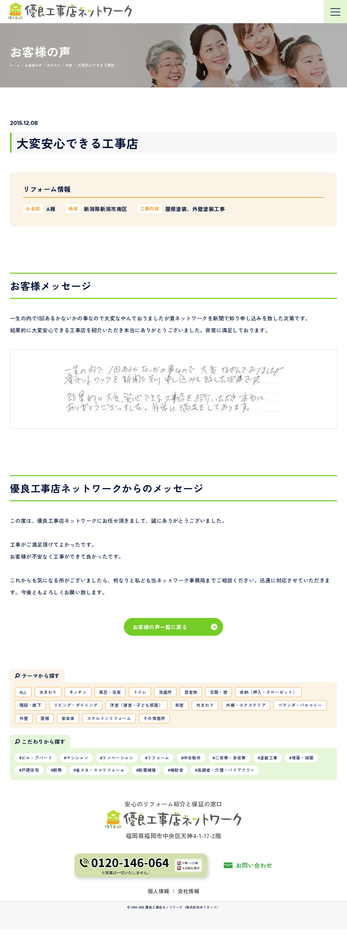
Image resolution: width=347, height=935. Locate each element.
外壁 (85, 721)
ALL (24, 692)
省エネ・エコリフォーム (148, 775)
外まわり (220, 706)
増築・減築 (34, 775)
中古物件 (208, 761)
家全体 (133, 721)
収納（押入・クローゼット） (289, 692)
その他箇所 (226, 721)
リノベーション (127, 761)
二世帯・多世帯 (250, 761)
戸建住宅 (71, 775)
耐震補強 (199, 775)
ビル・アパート (39, 761)
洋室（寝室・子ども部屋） (146, 706)
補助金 (231, 775)
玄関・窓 (235, 692)
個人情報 (159, 896)
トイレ (150, 692)
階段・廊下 (32, 706)
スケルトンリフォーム (177, 721)
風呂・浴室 (118, 692)
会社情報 (189, 896)
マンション (83, 761)
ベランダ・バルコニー (44, 721)
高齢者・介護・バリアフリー (286, 775)
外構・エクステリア (264, 706)
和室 (192, 706)
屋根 (108, 721)
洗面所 (178, 692)
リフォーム (172, 761)
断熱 (101, 775)
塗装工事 (292, 761)
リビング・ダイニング (81, 706)
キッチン (83, 692)
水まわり (51, 692)
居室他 (205, 692)
